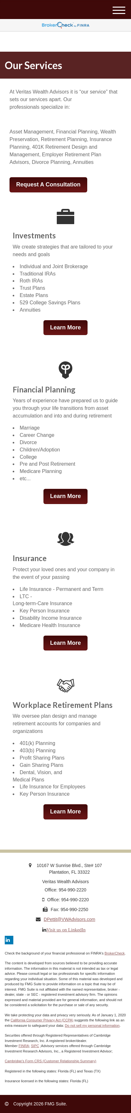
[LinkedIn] (9, 940)
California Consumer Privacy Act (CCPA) (41, 1020)
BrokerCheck (115, 953)
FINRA (23, 1046)
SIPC (35, 1046)
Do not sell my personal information (92, 1025)
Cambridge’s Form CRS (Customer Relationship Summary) (50, 1061)
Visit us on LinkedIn (66, 929)
